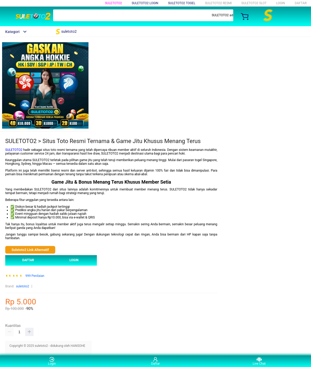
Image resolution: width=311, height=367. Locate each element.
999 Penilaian (34, 276)
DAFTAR (301, 3)
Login (52, 361)
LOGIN (280, 3)
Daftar (155, 361)
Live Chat (259, 361)
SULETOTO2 (13, 150)
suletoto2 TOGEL (181, 3)
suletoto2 (113, 3)
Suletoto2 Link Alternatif (30, 250)
